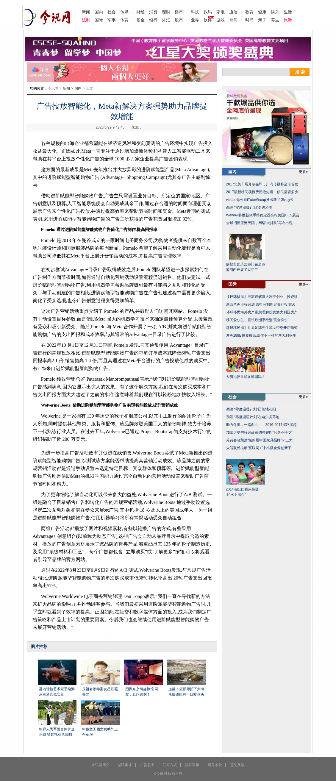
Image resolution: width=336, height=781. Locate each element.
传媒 (124, 12)
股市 (179, 20)
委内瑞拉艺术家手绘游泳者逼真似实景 (57, 691)
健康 (262, 12)
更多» (303, 172)
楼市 (179, 12)
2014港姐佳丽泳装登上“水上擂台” (242, 492)
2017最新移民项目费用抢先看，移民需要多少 (262, 192)
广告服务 (147, 765)
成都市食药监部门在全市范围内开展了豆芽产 (245, 267)
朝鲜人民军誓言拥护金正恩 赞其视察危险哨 (57, 732)
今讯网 (53, 88)
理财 (166, 12)
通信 (233, 12)
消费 (153, 12)
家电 (220, 12)
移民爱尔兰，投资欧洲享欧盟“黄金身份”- (258, 320)
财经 (140, 12)
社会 (111, 12)
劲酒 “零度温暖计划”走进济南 (249, 207)
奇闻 (233, 20)
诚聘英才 (125, 765)
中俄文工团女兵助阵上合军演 (100, 732)
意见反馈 (237, 765)
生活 (288, 12)
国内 (99, 12)
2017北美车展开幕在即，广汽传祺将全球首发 (262, 184)
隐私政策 (192, 765)
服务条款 (215, 765)
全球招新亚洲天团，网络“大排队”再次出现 (259, 223)
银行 (153, 20)
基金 (140, 20)
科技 (195, 12)
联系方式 (170, 765)
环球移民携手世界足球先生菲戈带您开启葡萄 (262, 328)
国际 (99, 20)
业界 (195, 20)
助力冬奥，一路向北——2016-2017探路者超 (261, 425)
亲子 (262, 20)
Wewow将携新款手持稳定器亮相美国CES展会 (262, 215)
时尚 (249, 20)
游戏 (220, 20)
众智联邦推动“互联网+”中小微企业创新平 (258, 448)
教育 (249, 12)
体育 (124, 20)
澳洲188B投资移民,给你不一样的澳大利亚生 (261, 335)
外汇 (166, 20)
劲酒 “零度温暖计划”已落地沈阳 (251, 409)
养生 (275, 20)
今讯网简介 (101, 765)
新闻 (86, 12)
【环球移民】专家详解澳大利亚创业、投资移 (262, 297)
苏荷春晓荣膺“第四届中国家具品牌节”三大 (259, 440)
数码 (208, 12)
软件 (208, 20)
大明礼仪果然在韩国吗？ (245, 377)
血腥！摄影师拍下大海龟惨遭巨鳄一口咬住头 (186, 691)
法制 (86, 20)
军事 (111, 20)
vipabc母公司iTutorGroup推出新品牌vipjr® (259, 200)
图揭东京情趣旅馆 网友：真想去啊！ (141, 691)
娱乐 (275, 12)
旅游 (288, 20)
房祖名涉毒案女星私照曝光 (100, 691)
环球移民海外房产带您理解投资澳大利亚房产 (262, 312)
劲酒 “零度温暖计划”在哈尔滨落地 (252, 417)
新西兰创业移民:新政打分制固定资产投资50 (261, 304)
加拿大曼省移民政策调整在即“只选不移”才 (259, 432)
